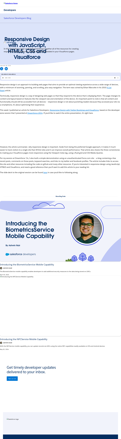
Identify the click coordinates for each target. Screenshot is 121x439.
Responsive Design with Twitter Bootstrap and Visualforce (74, 110)
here (45, 172)
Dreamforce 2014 (35, 113)
